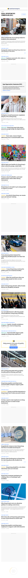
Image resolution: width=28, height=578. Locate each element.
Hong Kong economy (5, 193)
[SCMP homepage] (13, 8)
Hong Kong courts (4, 48)
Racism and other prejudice (6, 275)
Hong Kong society (5, 35)
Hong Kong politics (5, 185)
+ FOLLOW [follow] (23, 14)
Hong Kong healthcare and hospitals (8, 381)
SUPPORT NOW (13, 347)
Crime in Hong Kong (5, 444)
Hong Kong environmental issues (7, 267)
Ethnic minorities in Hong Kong (7, 125)
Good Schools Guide (5, 501)
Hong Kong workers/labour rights (8, 322)
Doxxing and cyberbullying (6, 175)
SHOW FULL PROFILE (6, 90)
